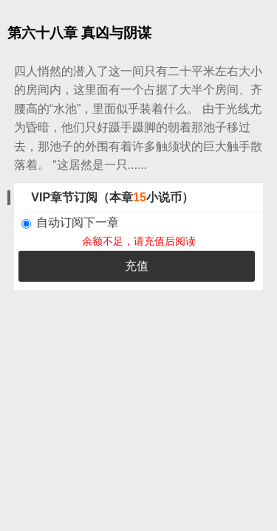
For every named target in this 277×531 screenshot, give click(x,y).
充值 (136, 266)
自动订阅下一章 (70, 222)
